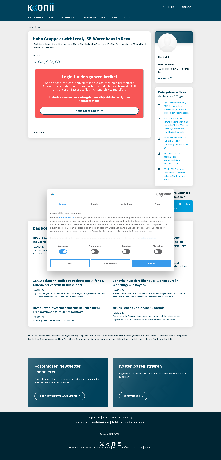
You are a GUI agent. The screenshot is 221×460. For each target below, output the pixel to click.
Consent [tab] (63, 204)
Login (171, 6)
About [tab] (158, 204)
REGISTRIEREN (133, 396)
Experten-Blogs (68, 17)
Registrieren (185, 6)
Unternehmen (35, 17)
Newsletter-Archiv (99, 422)
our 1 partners (66, 217)
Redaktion (117, 422)
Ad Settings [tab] (126, 204)
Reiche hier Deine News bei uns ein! (174, 206)
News (51, 17)
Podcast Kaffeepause (94, 17)
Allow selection (110, 263)
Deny (70, 263)
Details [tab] (94, 204)
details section (148, 238)
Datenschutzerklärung (121, 417)
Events (126, 17)
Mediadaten (81, 422)
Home (30, 27)
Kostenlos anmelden (89, 110)
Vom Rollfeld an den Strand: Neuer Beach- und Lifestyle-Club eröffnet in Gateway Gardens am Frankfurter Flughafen (176, 125)
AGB (105, 417)
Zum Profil (165, 78)
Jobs (114, 17)
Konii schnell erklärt (135, 422)
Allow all (151, 263)
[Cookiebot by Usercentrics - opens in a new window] (158, 195)
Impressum (38, 132)
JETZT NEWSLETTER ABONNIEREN (59, 396)
